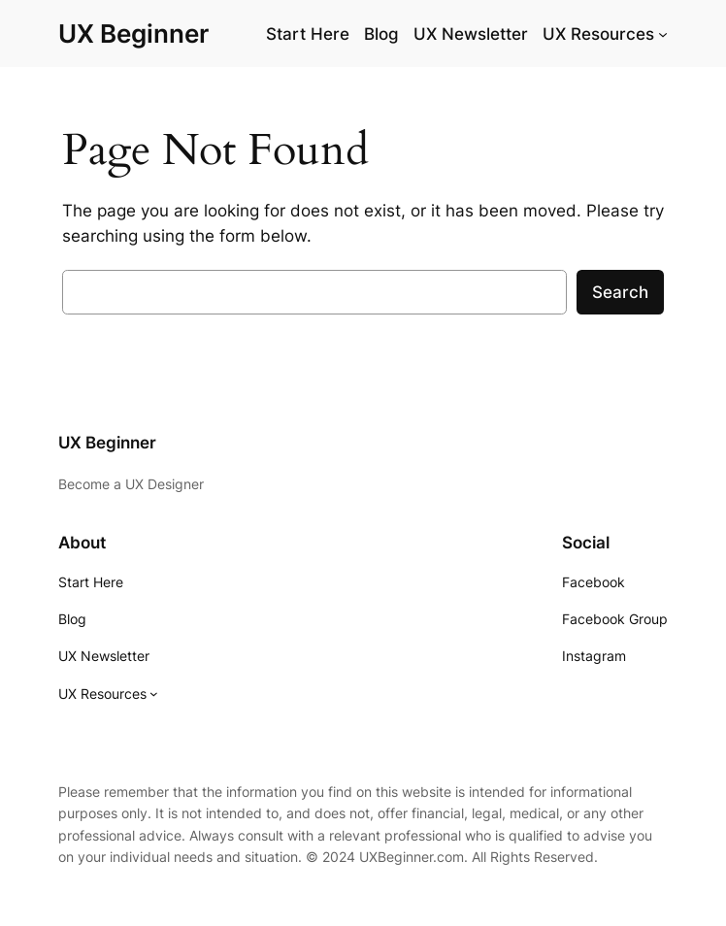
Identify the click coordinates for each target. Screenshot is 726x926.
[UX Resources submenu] (663, 34)
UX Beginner (133, 33)
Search (620, 292)
